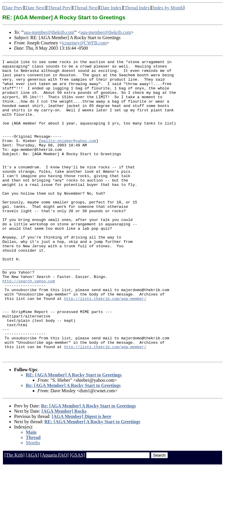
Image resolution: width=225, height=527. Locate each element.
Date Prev (13, 7)
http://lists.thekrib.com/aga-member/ (105, 346)
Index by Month (168, 7)
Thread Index (137, 7)
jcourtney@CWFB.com (84, 42)
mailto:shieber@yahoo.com (68, 157)
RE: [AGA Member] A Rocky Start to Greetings (74, 434)
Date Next (35, 7)
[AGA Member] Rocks (64, 470)
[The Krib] (14, 514)
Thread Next (86, 7)
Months (33, 502)
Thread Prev (59, 7)
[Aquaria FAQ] (54, 514)
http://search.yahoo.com (28, 325)
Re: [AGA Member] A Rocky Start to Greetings (73, 445)
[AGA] (32, 514)
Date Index (111, 7)
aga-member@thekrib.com (49, 32)
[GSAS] (77, 514)
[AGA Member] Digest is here (81, 476)
